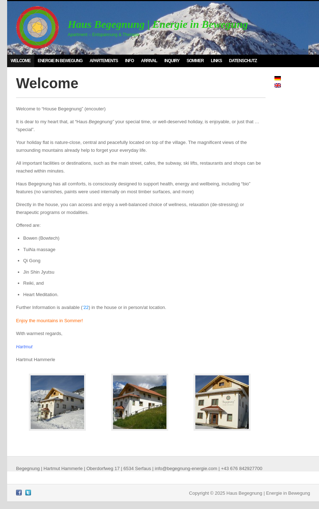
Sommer (195, 60)
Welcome (21, 60)
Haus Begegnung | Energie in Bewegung (158, 24)
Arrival (149, 60)
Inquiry (172, 60)
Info (129, 60)
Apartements (103, 60)
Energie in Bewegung (60, 60)
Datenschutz (243, 60)
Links (216, 60)
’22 (85, 307)
